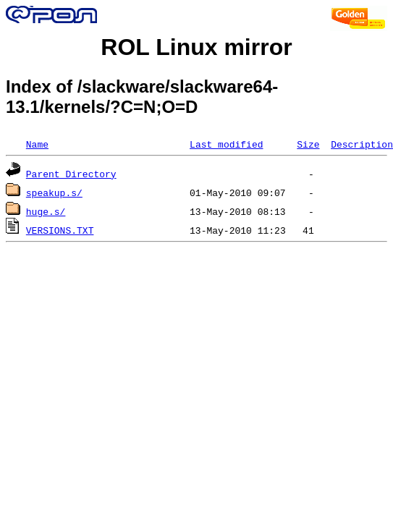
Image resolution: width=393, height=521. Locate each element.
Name (37, 144)
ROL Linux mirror (196, 47)
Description (362, 144)
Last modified (226, 144)
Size (308, 144)
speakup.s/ (54, 192)
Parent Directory (71, 173)
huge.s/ (46, 211)
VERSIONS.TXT (60, 230)
